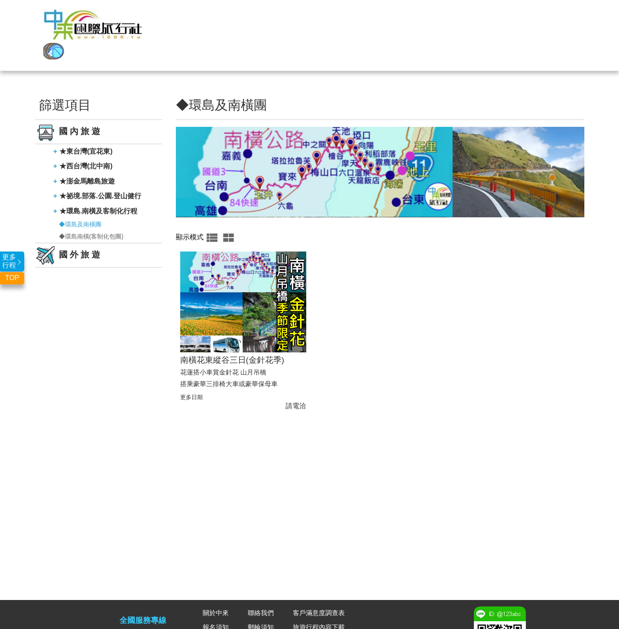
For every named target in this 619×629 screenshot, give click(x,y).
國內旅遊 (298, 28)
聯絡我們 (547, 28)
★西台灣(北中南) (86, 139)
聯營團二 (398, 28)
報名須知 (216, 600)
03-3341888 (143, 613)
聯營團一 (348, 28)
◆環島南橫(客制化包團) (91, 209)
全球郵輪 (448, 28)
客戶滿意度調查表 (320, 586)
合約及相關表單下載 (324, 615)
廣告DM (260, 615)
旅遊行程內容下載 (320, 600)
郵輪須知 (261, 600)
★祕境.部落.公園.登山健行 (100, 169)
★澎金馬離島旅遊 (87, 154)
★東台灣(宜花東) (86, 124)
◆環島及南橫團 (80, 197)
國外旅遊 (248, 28)
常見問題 (216, 615)
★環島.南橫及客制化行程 (98, 184)
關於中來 (497, 28)
